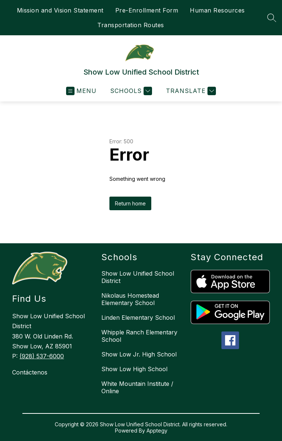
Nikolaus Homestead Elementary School (130, 299)
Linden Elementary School (138, 317)
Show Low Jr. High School (139, 354)
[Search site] (271, 17)
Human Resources (217, 10)
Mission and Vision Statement (60, 10)
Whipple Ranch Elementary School (139, 336)
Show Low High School (134, 369)
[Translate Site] (190, 91)
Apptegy (157, 430)
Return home (130, 203)
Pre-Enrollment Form (146, 10)
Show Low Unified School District (137, 277)
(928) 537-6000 (41, 356)
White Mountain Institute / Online (137, 387)
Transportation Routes (130, 25)
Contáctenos (29, 372)
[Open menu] (81, 91)
